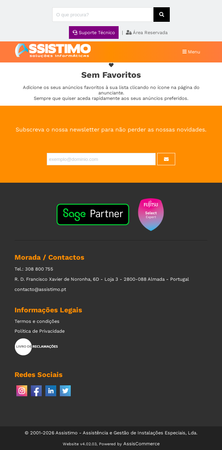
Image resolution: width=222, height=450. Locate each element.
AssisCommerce (141, 443)
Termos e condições (37, 321)
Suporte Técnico (94, 32)
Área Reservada (147, 32)
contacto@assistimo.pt (40, 289)
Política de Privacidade (40, 331)
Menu (191, 51)
